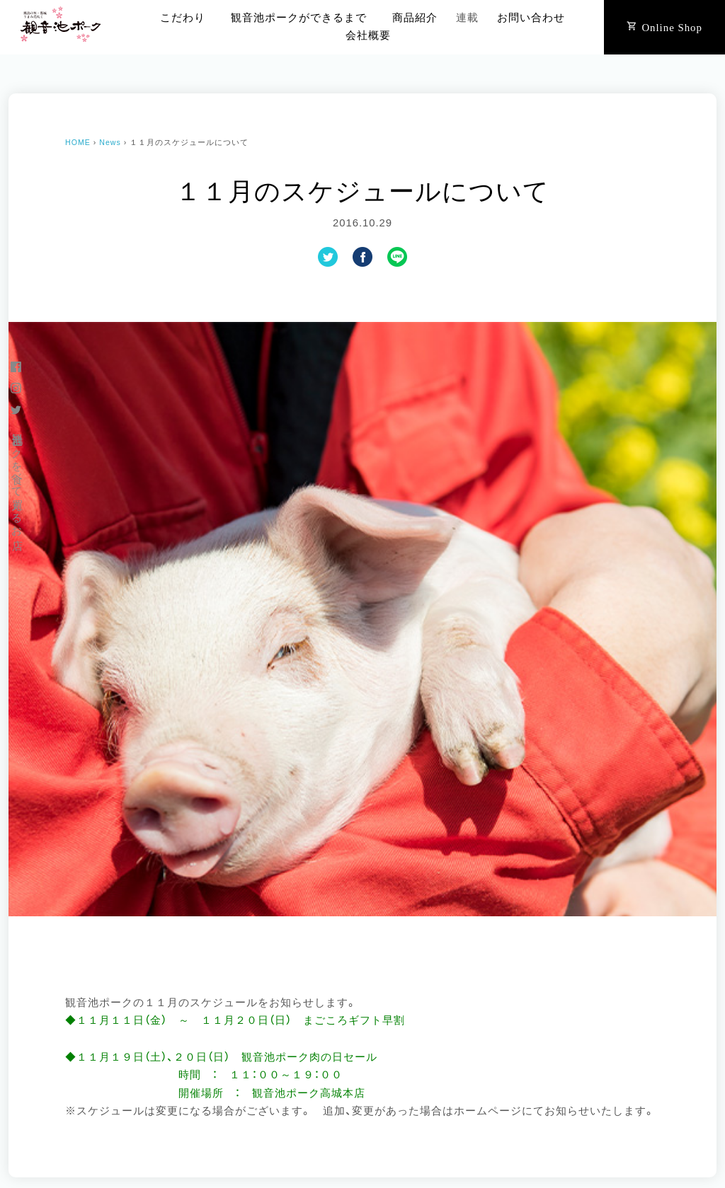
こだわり (182, 17)
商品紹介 (415, 17)
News (110, 142)
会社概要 (368, 35)
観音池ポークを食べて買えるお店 (17, 478)
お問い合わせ (531, 17)
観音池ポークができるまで (299, 17)
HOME (78, 142)
